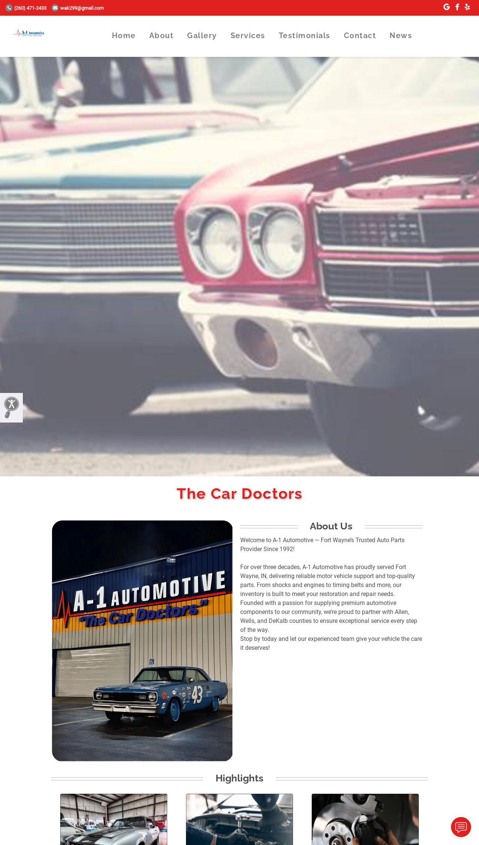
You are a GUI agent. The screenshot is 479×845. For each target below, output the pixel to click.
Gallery (202, 35)
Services (248, 35)
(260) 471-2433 (25, 8)
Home (124, 35)
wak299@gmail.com (77, 8)
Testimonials (304, 35)
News (401, 35)
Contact (360, 35)
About (161, 35)
